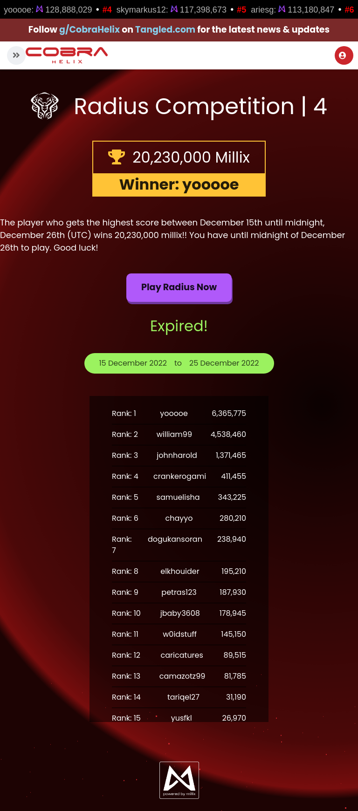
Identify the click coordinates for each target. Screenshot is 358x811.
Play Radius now (179, 287)
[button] (16, 55)
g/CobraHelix (89, 29)
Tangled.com (165, 29)
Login (342, 55)
